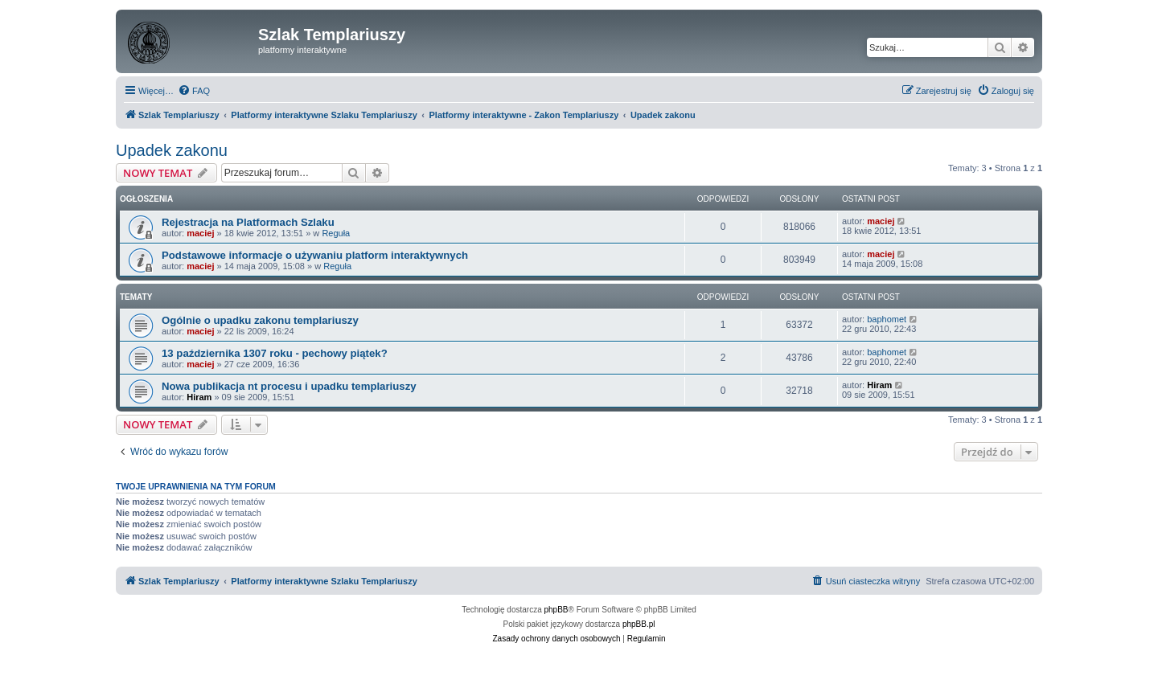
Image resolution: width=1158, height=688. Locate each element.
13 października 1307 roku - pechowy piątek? (275, 353)
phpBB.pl (638, 624)
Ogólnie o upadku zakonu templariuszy (260, 320)
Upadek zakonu (172, 150)
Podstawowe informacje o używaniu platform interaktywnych (315, 255)
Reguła (336, 233)
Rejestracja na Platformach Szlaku (248, 222)
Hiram (199, 397)
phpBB (556, 609)
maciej (200, 233)
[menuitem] (194, 90)
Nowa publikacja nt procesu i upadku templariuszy (289, 386)
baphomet (886, 319)
